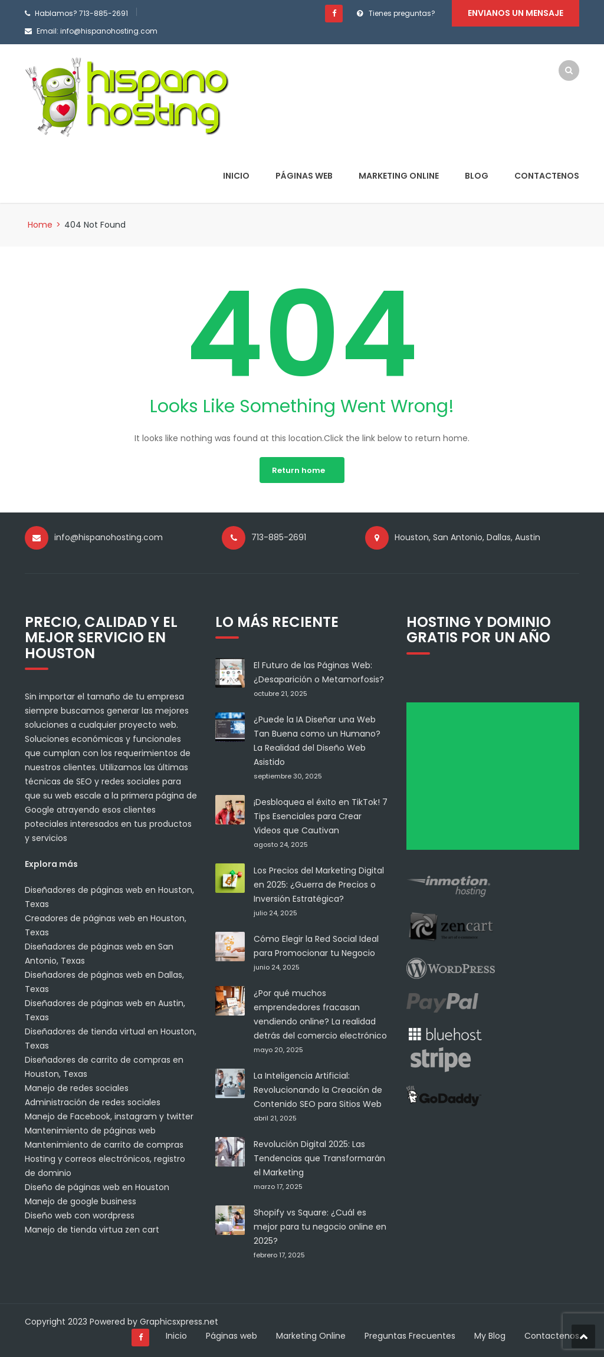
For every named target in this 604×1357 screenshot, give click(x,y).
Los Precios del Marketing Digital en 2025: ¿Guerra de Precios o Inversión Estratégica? (319, 885)
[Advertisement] (497, 780)
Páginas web (304, 176)
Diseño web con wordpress (79, 1215)
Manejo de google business (80, 1201)
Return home (298, 470)
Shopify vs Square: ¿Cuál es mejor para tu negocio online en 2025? (320, 1227)
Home (40, 225)
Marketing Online (399, 176)
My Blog (489, 1336)
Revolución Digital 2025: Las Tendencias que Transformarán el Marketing (319, 1158)
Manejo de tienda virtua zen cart (92, 1230)
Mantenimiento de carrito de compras (104, 1145)
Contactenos (546, 176)
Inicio (236, 176)
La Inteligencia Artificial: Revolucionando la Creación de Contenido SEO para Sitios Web (318, 1090)
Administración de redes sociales (92, 1102)
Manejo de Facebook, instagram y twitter (109, 1116)
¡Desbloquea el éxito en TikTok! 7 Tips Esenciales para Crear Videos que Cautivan (321, 816)
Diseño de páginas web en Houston (97, 1187)
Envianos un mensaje (515, 13)
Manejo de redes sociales (77, 1088)
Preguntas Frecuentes (410, 1336)
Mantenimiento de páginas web (90, 1130)
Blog (476, 176)
